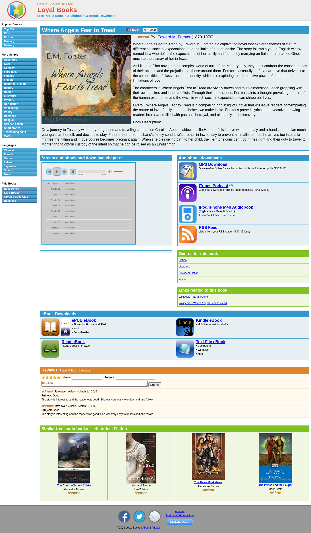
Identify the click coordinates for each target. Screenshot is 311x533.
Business (10, 200)
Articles (180, 511)
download (69, 183)
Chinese (9, 150)
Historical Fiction (188, 273)
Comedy (9, 67)
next (64, 171)
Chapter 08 (55, 222)
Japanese (10, 166)
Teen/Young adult (15, 132)
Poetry (8, 112)
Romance (10, 116)
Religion (9, 120)
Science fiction (13, 124)
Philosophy (11, 108)
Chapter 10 (55, 233)
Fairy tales (10, 71)
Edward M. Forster (174, 37)
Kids (7, 33)
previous (49, 171)
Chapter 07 (55, 217)
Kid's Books (11, 192)
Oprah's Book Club (16, 196)
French (8, 154)
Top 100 (9, 29)
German (9, 158)
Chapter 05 (55, 206)
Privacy (155, 527)
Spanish (9, 170)
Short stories (12, 128)
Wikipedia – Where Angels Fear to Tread (203, 303)
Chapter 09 (55, 228)
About (145, 527)
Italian (8, 162)
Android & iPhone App (180, 515)
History (8, 87)
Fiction (183, 260)
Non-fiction (11, 104)
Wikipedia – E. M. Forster (194, 296)
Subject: (109, 377)
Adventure (10, 59)
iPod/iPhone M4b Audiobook (226, 207)
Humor (183, 279)
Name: (66, 377)
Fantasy (9, 41)
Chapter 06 (55, 211)
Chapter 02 (55, 189)
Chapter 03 (55, 194)
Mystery (9, 45)
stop (73, 171)
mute (110, 171)
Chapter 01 (55, 183)
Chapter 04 (55, 200)
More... (8, 136)
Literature (184, 266)
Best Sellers (11, 188)
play (56, 171)
